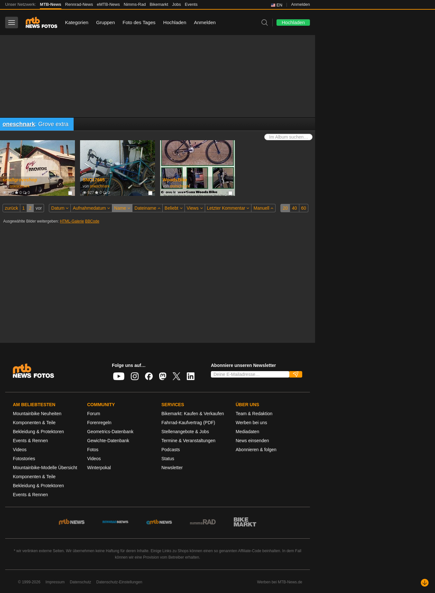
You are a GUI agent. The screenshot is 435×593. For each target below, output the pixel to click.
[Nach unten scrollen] (425, 583)
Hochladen (174, 22)
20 (285, 208)
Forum (93, 413)
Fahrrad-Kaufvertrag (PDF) (188, 422)
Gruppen (105, 22)
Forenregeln (99, 422)
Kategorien (76, 22)
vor (39, 208)
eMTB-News (108, 4)
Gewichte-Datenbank (108, 440)
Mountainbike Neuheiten (37, 413)
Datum (59, 208)
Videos (20, 449)
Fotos (92, 449)
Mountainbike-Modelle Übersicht (45, 467)
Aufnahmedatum (91, 208)
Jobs (176, 4)
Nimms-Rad (135, 4)
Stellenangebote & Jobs (185, 431)
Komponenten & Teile (34, 422)
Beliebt (174, 208)
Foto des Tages (138, 22)
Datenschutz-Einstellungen (119, 582)
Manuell (263, 208)
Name (122, 208)
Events (191, 4)
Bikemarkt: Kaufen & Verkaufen (192, 413)
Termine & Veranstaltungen (188, 440)
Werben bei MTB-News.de (280, 582)
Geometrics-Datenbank (110, 431)
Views (195, 208)
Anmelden (300, 4)
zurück (11, 208)
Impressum (55, 582)
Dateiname (147, 208)
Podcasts (170, 449)
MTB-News (50, 4)
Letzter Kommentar (228, 208)
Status (167, 458)
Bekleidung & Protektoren (38, 431)
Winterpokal (99, 467)
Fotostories (24, 458)
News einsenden (252, 440)
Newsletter (172, 467)
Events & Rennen (30, 440)
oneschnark (19, 124)
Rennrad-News (79, 4)
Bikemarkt (159, 4)
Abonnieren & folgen (256, 449)
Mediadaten (247, 431)
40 (294, 208)
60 (303, 208)
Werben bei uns (251, 422)
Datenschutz (80, 582)
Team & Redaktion (254, 413)
